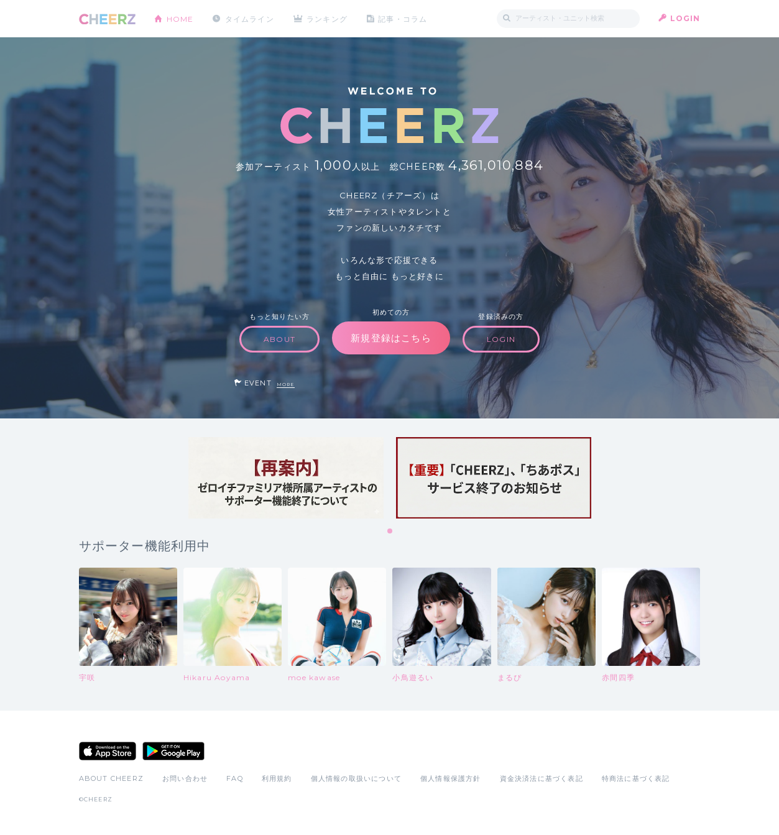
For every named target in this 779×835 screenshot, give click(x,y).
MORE (286, 384)
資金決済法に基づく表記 (541, 778)
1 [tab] (390, 531)
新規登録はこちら (391, 338)
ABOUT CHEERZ (111, 778)
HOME (180, 18)
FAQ (234, 778)
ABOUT (279, 339)
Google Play (173, 751)
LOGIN (685, 18)
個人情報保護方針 (450, 778)
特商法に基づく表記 (636, 778)
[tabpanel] (286, 478)
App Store (107, 751)
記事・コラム (403, 18)
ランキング (327, 18)
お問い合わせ (185, 778)
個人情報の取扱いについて (356, 778)
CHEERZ (107, 19)
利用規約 (277, 778)
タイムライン (249, 18)
